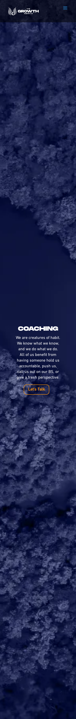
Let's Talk (36, 390)
